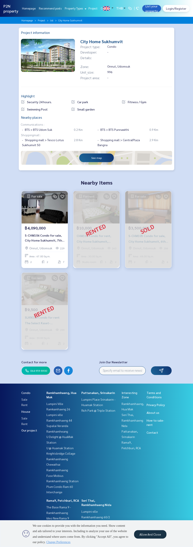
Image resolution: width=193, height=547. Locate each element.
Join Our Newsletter (113, 362)
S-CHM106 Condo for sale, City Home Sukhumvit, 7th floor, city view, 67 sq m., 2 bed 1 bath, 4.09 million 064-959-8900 (45, 238)
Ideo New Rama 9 (57, 518)
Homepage (29, 8)
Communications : (32, 124)
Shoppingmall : (31, 135)
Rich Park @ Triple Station (98, 410)
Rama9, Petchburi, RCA (62, 500)
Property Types (75, 8)
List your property (152, 8)
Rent (24, 405)
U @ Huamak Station (60, 448)
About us (153, 412)
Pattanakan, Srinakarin (98, 393)
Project (93, 8)
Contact (106, 8)
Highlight (28, 96)
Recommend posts (50, 8)
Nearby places (31, 117)
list (51, 20)
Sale (24, 399)
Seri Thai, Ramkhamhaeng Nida (132, 420)
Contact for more (34, 362)
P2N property (10, 8)
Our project (29, 430)
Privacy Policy (156, 405)
